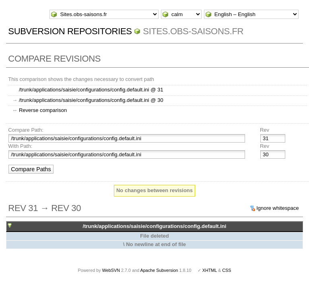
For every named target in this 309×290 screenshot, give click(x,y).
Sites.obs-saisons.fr (193, 31)
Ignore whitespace (277, 208)
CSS (226, 270)
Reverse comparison (43, 110)
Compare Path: (25, 130)
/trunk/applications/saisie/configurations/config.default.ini (155, 226)
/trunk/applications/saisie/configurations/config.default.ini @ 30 (91, 100)
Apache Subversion (159, 270)
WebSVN (111, 270)
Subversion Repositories (70, 31)
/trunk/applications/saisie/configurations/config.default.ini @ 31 (91, 90)
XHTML (209, 270)
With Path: (20, 146)
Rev (264, 130)
